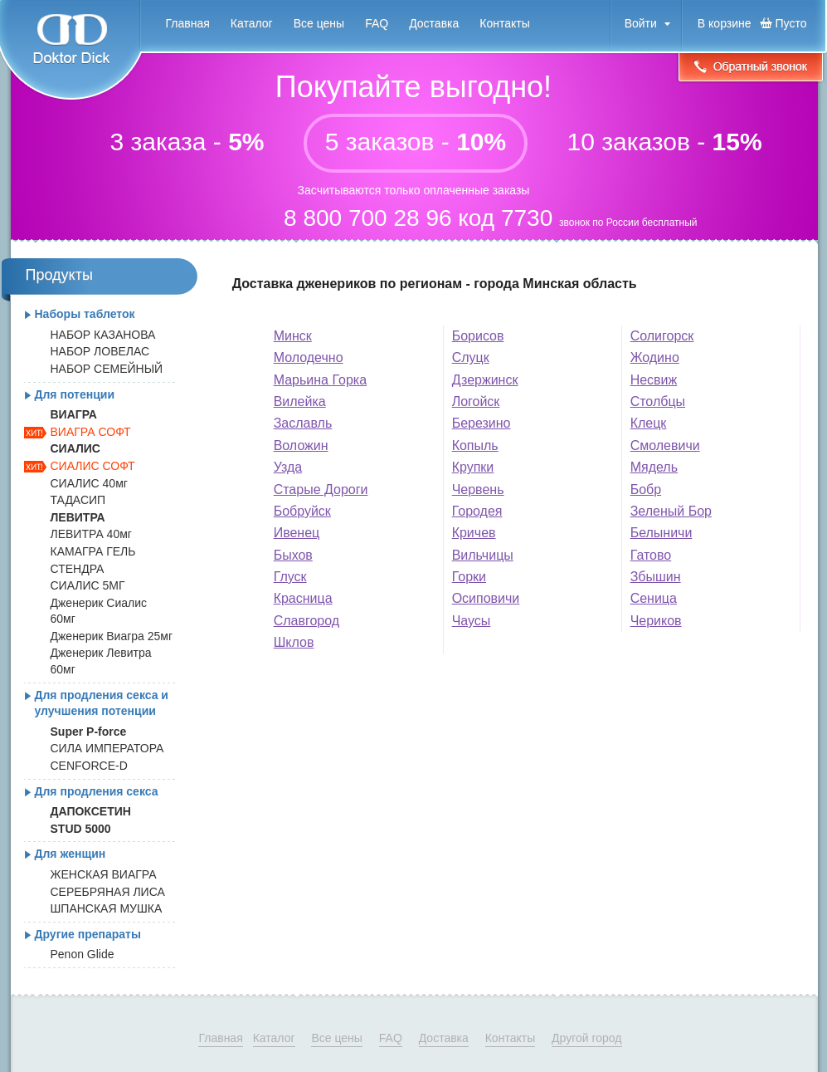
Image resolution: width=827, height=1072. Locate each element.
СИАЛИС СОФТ (93, 465)
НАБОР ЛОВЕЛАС (100, 351)
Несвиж (654, 380)
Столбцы (657, 401)
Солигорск (662, 336)
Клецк (648, 423)
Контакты (504, 23)
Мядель (654, 467)
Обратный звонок (750, 68)
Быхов (293, 555)
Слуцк (470, 357)
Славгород (306, 621)
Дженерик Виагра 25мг (112, 636)
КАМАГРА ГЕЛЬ (93, 551)
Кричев (474, 533)
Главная (188, 23)
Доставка (434, 23)
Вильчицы (482, 555)
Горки (469, 577)
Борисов (478, 336)
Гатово (651, 555)
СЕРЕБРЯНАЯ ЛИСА (108, 891)
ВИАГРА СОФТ (91, 431)
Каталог (252, 23)
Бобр (645, 489)
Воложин (301, 445)
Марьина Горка (320, 380)
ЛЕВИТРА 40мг (91, 534)
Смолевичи (665, 445)
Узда (288, 467)
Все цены (319, 23)
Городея (477, 511)
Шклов (294, 642)
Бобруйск (302, 511)
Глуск (290, 577)
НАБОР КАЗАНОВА (103, 334)
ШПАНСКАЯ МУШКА (107, 908)
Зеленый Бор (671, 511)
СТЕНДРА (78, 568)
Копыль (475, 445)
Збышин (655, 577)
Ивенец (297, 533)
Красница (303, 598)
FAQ (376, 23)
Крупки (473, 467)
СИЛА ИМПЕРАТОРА (107, 748)
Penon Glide (82, 954)
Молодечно (308, 357)
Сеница (653, 598)
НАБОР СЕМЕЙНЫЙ (107, 368)
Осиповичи (486, 598)
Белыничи (661, 533)
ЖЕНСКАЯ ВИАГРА (104, 874)
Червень (478, 489)
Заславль (303, 423)
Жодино (654, 357)
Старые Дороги (321, 489)
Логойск (476, 401)
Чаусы (471, 621)
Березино (481, 423)
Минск (293, 336)
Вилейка (300, 401)
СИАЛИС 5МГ (88, 585)
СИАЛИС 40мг (89, 483)
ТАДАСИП (78, 500)
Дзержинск (485, 380)
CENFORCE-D (89, 765)
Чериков (656, 621)
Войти (641, 23)
